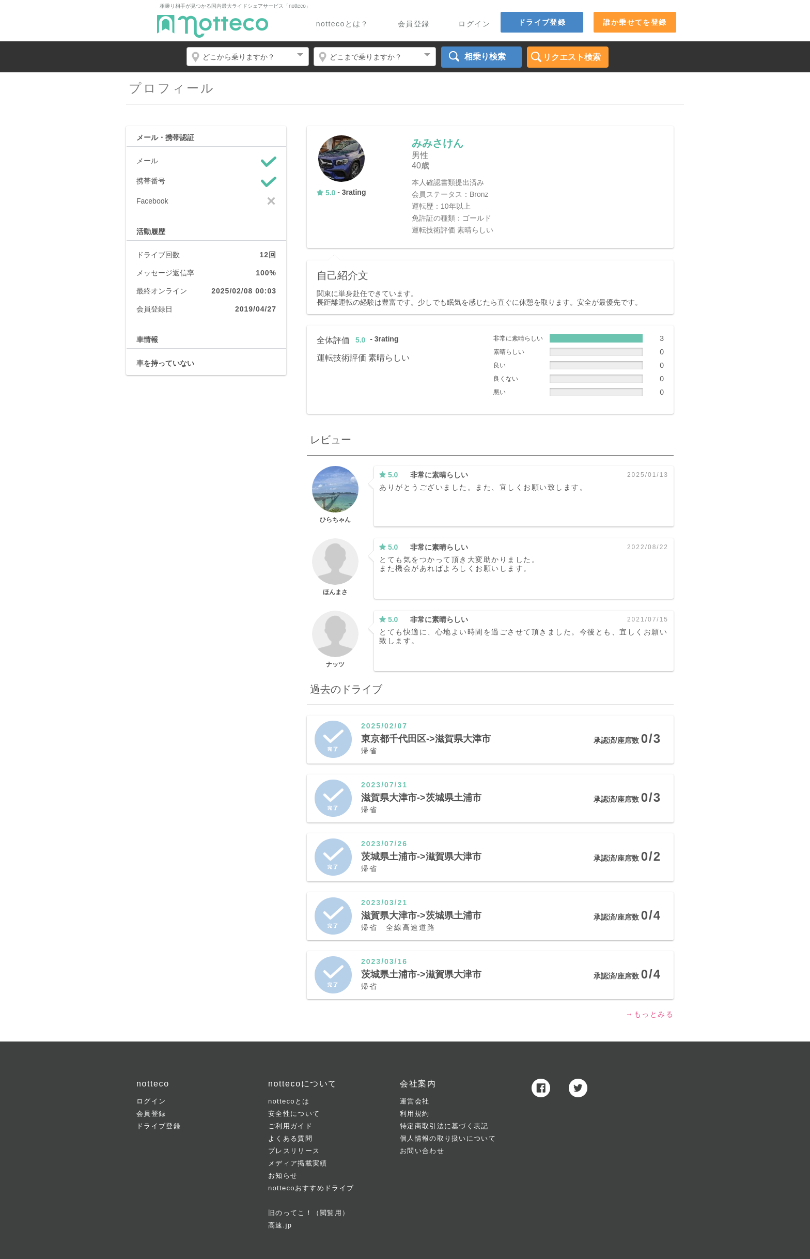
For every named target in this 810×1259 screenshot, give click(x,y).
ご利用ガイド (290, 1126)
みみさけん (437, 143)
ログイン (474, 24)
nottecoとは (288, 1101)
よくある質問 (290, 1138)
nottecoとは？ (342, 24)
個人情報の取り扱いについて (448, 1138)
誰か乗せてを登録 (634, 22)
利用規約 (414, 1113)
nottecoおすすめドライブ (311, 1188)
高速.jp (280, 1225)
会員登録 (414, 24)
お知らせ (283, 1175)
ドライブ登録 (542, 22)
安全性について (294, 1113)
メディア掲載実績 (297, 1163)
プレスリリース (294, 1151)
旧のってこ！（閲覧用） (308, 1213)
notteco (212, 26)
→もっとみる (650, 1014)
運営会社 (414, 1101)
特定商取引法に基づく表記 (444, 1126)
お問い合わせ (422, 1151)
